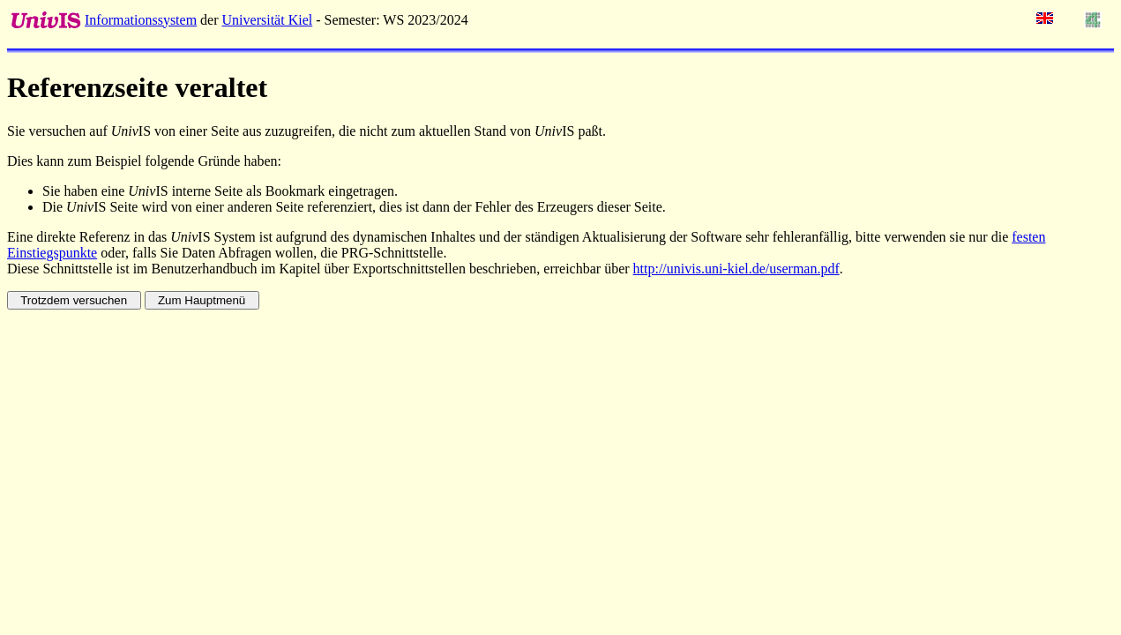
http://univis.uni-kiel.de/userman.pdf (736, 268)
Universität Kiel (267, 19)
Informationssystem (141, 19)
